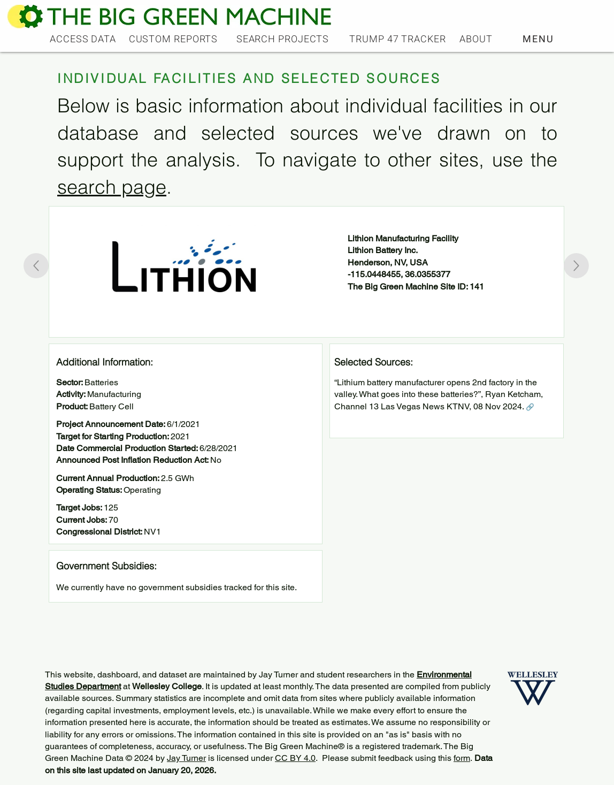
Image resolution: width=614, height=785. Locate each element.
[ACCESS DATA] (84, 39)
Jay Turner (186, 758)
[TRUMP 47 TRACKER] (398, 39)
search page (111, 187)
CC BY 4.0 (295, 758)
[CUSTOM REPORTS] (174, 39)
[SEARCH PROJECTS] (283, 39)
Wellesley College (167, 686)
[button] (539, 39)
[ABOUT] (477, 39)
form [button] (462, 758)
